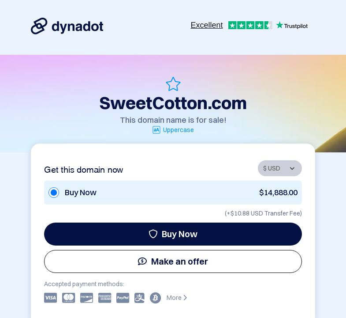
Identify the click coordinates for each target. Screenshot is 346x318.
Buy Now (173, 233)
